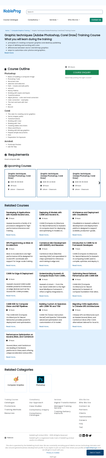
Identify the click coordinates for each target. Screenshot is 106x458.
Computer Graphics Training (20, 30)
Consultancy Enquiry (39, 410)
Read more (9, 53)
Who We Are (73, 20)
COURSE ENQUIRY (82, 72)
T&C (81, 427)
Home (7, 30)
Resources (9, 413)
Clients (82, 413)
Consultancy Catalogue (35, 414)
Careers (83, 420)
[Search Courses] (64, 12)
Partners (83, 409)
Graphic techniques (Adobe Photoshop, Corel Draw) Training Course (53, 30)
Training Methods (13, 409)
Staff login (53, 457)
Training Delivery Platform (62, 412)
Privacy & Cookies (53, 453)
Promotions (10, 406)
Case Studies (35, 406)
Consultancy (33, 20)
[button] (99, 183)
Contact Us (96, 20)
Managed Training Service (63, 407)
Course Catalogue (10, 20)
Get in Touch (95, 452)
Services (53, 20)
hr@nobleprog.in (91, 448)
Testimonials (85, 416)
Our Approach (36, 402)
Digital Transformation (65, 402)
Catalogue (9, 402)
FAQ (81, 424)
